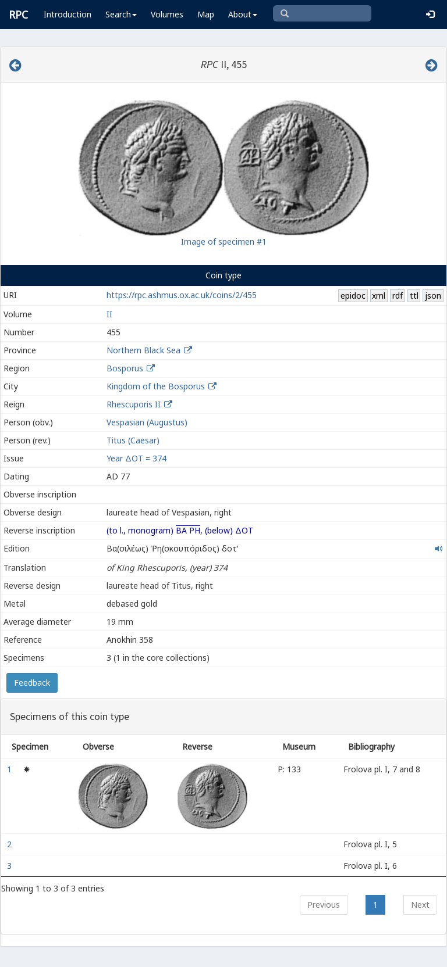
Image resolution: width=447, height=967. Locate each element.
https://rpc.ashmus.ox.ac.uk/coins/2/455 (182, 294)
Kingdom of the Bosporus (156, 386)
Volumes (167, 14)
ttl (414, 295)
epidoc (353, 295)
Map (205, 14)
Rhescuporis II (134, 404)
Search (121, 14)
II (109, 314)
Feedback (32, 682)
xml (378, 295)
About (242, 14)
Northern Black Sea (143, 350)
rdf (397, 295)
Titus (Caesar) (133, 440)
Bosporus (125, 368)
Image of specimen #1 (224, 241)
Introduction (67, 14)
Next (420, 904)
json (433, 295)
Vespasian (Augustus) (147, 422)
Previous (323, 904)
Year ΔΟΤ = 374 (136, 458)
